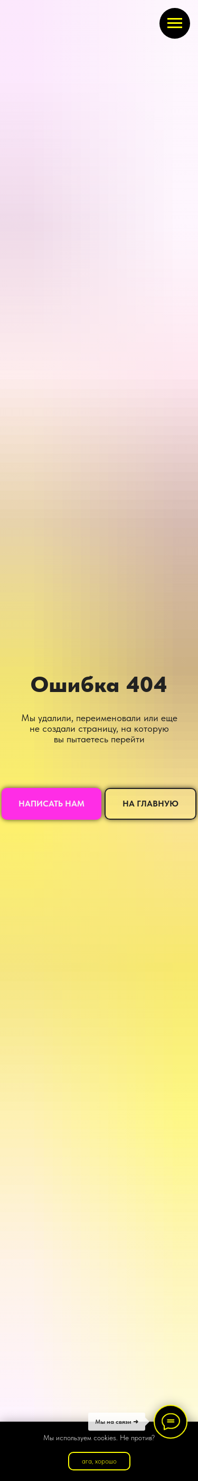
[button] (51, 804)
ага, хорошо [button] (99, 1461)
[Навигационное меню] (174, 23)
